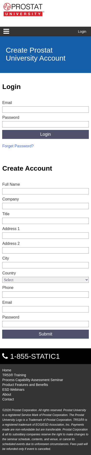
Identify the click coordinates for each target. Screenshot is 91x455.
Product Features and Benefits (25, 385)
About (6, 394)
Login (82, 31)
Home (6, 370)
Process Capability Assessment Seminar (32, 380)
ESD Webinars (13, 389)
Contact (8, 399)
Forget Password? (18, 146)
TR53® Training (14, 375)
